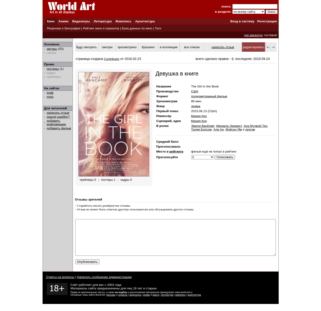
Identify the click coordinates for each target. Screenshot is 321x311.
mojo (50, 96)
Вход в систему (242, 21)
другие (250, 129)
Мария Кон (199, 116)
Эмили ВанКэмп (203, 126)
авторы (52, 49)
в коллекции (169, 47)
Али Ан (218, 129)
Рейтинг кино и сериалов (101, 28)
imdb (50, 92)
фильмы (110, 302)
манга (156, 302)
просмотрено (127, 47)
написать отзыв (58, 112)
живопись (180, 302)
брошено (148, 47)
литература (167, 302)
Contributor (111, 59)
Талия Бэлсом (201, 129)
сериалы (122, 302)
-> (273, 47)
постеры (53, 69)
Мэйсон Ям (234, 129)
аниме (146, 302)
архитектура (194, 302)
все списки (192, 47)
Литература (103, 21)
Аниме (63, 21)
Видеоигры (81, 21)
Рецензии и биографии (63, 28)
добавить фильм (59, 128)
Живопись (123, 21)
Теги (158, 28)
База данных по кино (137, 28)
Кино (51, 21)
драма (195, 106)
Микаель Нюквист (229, 126)
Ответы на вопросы (60, 284)
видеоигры (135, 302)
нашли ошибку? (58, 116)
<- (268, 47)
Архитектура (145, 21)
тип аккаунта (253, 35)
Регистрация (267, 21)
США (194, 91)
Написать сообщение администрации (104, 284)
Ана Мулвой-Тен (255, 126)
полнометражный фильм (209, 96)
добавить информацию (56, 122)
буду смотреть (86, 47)
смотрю (107, 47)
